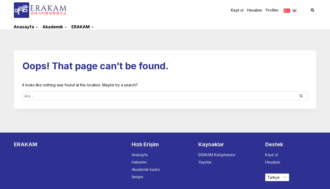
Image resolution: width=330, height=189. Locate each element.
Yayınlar (205, 162)
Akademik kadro (146, 169)
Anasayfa (140, 155)
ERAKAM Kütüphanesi (216, 155)
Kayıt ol (237, 10)
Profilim (272, 10)
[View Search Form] (312, 10)
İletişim (137, 177)
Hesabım (254, 10)
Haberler (139, 162)
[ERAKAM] (40, 10)
